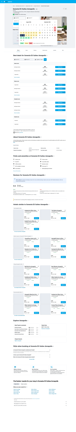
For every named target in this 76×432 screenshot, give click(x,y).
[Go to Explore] (1, 14)
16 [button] (21, 35)
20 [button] (31, 35)
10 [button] (23, 32)
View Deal (36, 218)
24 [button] (23, 37)
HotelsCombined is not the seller (40, 401)
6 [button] (39, 30)
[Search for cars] (1, 9)
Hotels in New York (17, 392)
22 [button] (36, 35)
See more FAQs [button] (31, 359)
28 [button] (33, 37)
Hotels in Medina (51, 390)
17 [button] (23, 35)
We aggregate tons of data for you (40, 403)
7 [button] (33, 30)
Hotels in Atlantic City (34, 392)
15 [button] (36, 32)
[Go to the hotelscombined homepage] (8, 1)
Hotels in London (51, 392)
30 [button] (21, 40)
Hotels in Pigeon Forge (35, 390)
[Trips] (1, 17)
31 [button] (23, 40)
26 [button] (28, 37)
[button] (2, 1)
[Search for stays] (1, 7)
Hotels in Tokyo (16, 393)
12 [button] (28, 32)
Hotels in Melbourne (52, 389)
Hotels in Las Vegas (17, 389)
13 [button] (31, 32)
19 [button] (28, 35)
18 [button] (26, 35)
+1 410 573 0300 (16, 13)
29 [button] (36, 37)
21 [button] (33, 35)
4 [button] (52, 27)
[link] (20, 232)
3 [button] (23, 30)
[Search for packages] (1, 11)
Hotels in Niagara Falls (52, 393)
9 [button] (47, 30)
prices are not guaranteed (35, 398)
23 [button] (21, 37)
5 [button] (28, 30)
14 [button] (33, 32)
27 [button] (31, 37)
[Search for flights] (1, 5)
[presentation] (52, 45)
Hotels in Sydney (16, 390)
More (14, 142)
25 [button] (26, 37)
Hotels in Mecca (34, 389)
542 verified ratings (22, 14)
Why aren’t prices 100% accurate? (40, 405)
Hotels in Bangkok (34, 393)
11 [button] (26, 32)
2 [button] (47, 27)
